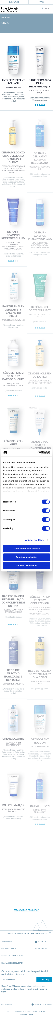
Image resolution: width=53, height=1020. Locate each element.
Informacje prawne (23, 1011)
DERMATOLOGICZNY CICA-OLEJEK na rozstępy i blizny (14, 158)
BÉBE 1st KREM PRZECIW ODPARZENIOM (39, 601)
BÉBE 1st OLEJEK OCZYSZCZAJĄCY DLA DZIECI (39, 675)
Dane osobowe (39, 1011)
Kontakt (9, 1011)
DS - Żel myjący (13, 806)
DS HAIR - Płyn (39, 807)
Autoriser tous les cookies (26, 548)
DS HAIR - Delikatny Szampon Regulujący (39, 159)
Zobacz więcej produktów (26, 910)
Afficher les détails (34, 540)
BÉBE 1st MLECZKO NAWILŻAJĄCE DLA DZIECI (13, 676)
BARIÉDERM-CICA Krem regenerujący (40, 83)
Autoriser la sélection (26, 557)
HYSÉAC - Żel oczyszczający (40, 310)
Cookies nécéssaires (26, 565)
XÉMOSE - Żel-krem (13, 444)
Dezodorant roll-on (40, 742)
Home (3, 17)
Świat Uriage (14, 2)
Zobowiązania (6, 941)
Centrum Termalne (9, 949)
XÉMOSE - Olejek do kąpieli (39, 376)
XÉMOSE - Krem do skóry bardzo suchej (13, 377)
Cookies (23, 1014)
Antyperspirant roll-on (13, 82)
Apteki (41, 2)
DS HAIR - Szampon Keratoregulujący (15, 236)
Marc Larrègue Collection (12, 963)
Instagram (41, 949)
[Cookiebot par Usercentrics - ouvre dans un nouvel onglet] (38, 452)
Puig (31, 1014)
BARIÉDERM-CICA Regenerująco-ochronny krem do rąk (13, 602)
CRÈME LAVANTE (13, 740)
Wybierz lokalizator (42, 1004)
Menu (47, 8)
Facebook (40, 942)
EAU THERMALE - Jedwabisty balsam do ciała (13, 312)
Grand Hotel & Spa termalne (12, 956)
